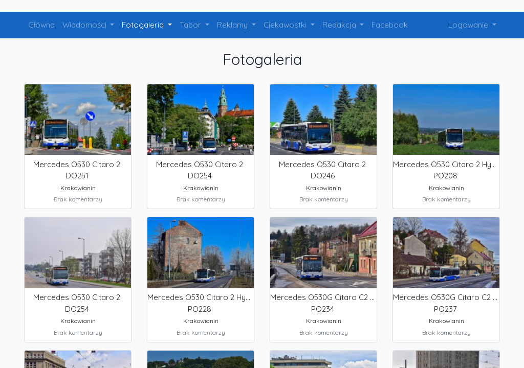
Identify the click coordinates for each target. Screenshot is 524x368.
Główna (41, 25)
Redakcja (340, 25)
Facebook (390, 25)
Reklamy (233, 25)
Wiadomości (85, 25)
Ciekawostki (286, 25)
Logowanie (469, 25)
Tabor (191, 25)
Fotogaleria (144, 25)
